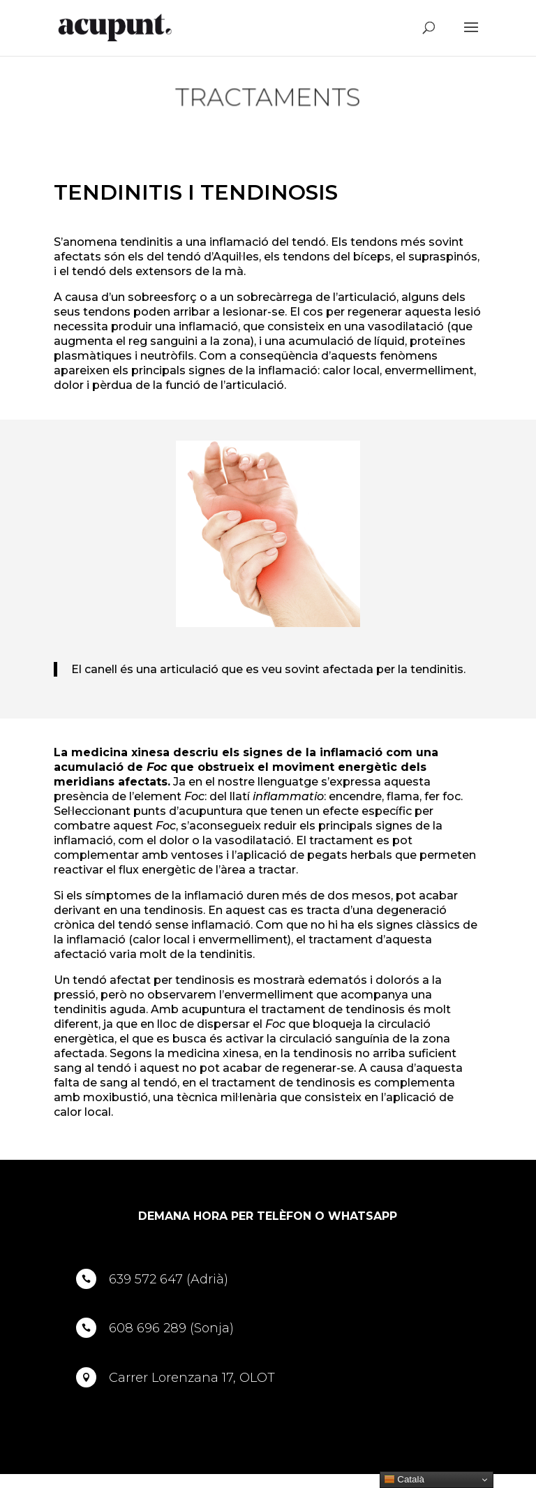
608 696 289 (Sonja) (171, 1328)
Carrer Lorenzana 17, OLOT (192, 1377)
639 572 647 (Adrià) (168, 1279)
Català (404, 1479)
